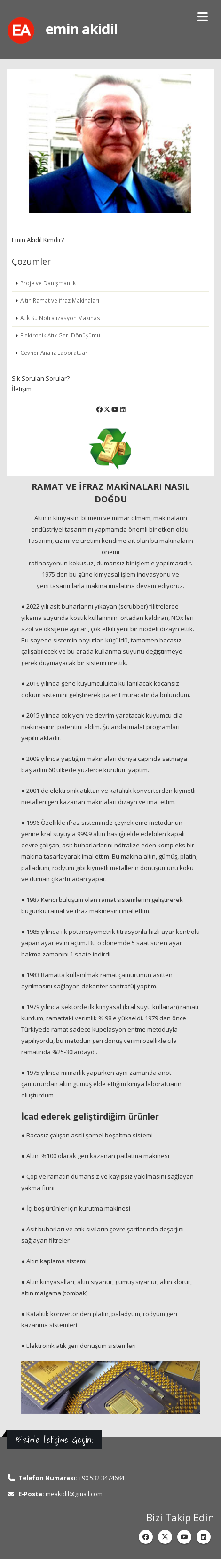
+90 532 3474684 (101, 1477)
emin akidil (82, 29)
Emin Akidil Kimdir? (38, 239)
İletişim (22, 388)
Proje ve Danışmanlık (48, 283)
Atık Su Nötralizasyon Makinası (61, 317)
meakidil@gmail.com (74, 1493)
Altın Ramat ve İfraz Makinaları (59, 300)
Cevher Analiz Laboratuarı (54, 352)
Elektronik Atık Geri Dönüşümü (60, 335)
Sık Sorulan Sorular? (41, 378)
